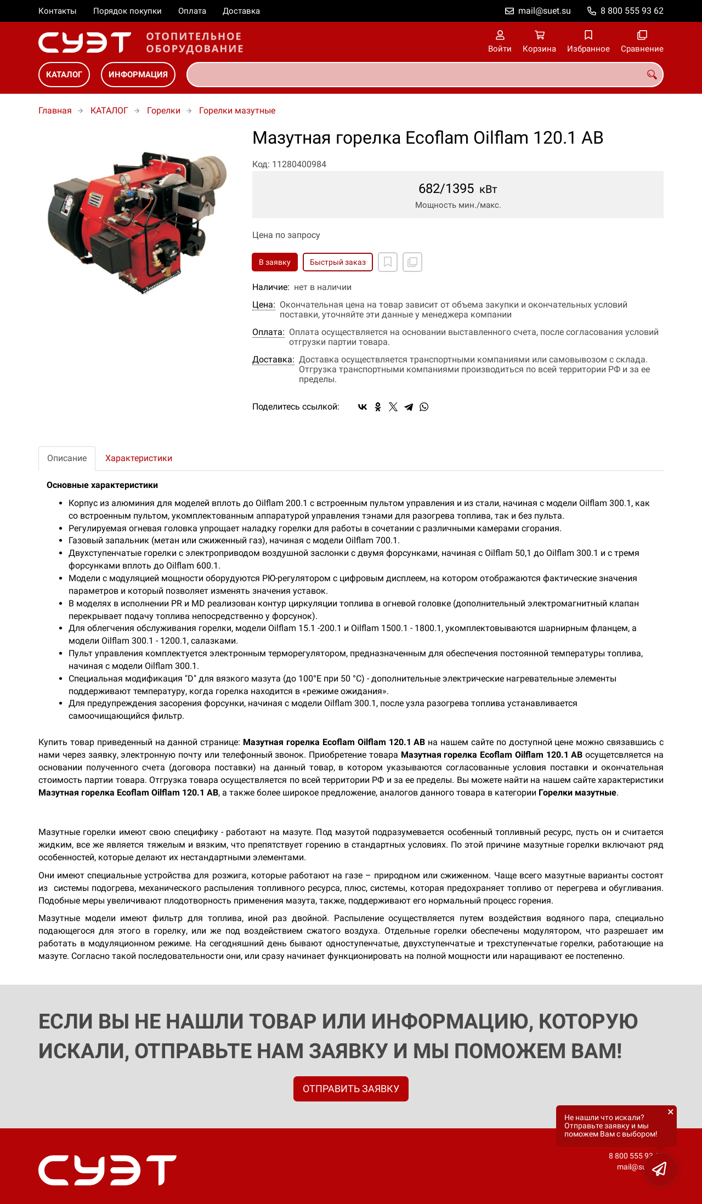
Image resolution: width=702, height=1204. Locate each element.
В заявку (275, 262)
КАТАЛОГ (64, 74)
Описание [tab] (67, 458)
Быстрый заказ (338, 262)
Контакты (57, 11)
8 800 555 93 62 (632, 10)
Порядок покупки (127, 11)
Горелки (163, 110)
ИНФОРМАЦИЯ (138, 74)
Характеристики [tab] (138, 458)
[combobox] (425, 74)
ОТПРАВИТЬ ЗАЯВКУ (351, 1088)
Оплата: (268, 332)
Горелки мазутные (237, 110)
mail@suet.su (544, 10)
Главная (55, 110)
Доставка (241, 11)
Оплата (192, 11)
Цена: (263, 305)
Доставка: (273, 360)
